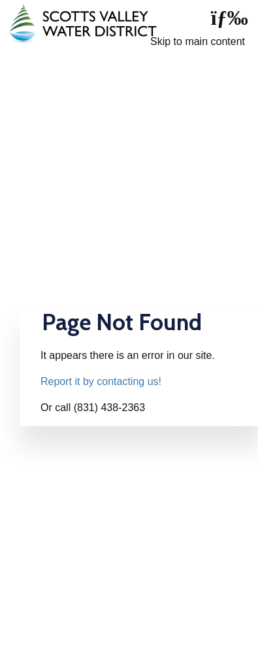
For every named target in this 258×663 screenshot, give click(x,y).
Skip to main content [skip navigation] (197, 41)
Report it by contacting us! (100, 381)
